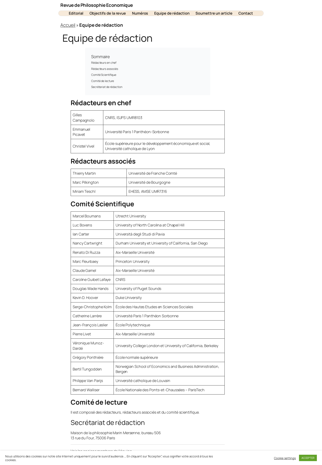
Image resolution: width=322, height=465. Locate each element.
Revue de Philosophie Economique (96, 5)
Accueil (67, 25)
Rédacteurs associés (104, 69)
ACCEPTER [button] (307, 458)
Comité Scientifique (103, 75)
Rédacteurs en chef (103, 63)
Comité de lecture (102, 81)
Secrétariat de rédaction (106, 87)
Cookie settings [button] (285, 458)
